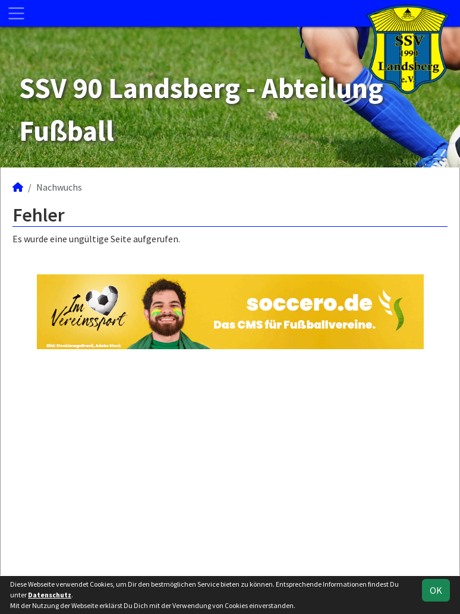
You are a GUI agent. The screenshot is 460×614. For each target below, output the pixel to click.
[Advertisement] (230, 461)
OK (436, 590)
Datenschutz (49, 594)
